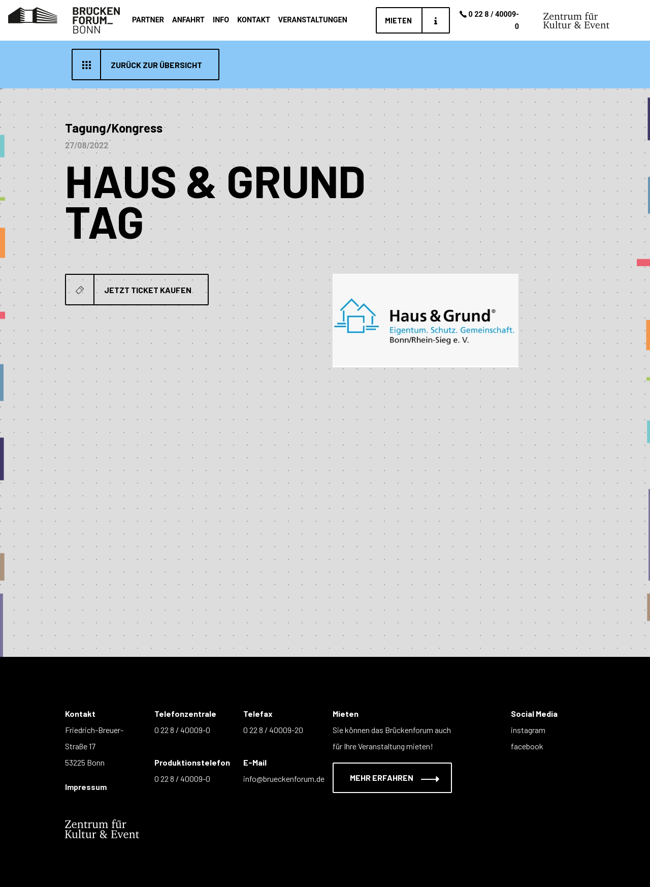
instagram (528, 730)
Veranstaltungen (312, 20)
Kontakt (253, 20)
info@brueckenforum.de (283, 778)
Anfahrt (188, 20)
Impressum (86, 786)
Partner (148, 20)
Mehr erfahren (388, 777)
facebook (527, 746)
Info (221, 20)
